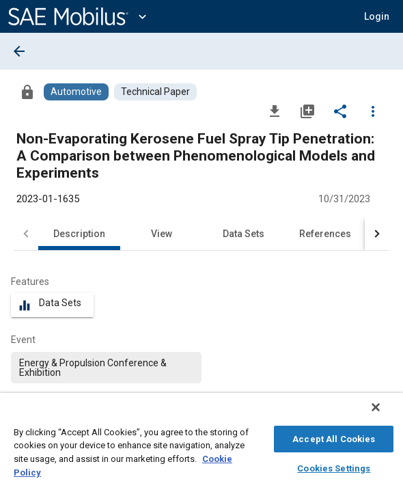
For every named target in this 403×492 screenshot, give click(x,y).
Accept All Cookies (333, 437)
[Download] (274, 110)
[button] (377, 16)
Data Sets (243, 233)
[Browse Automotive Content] (76, 91)
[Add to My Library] (307, 110)
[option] (106, 367)
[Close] (385, 414)
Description (79, 233)
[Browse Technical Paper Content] (155, 91)
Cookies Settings (333, 466)
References (325, 233)
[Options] (373, 110)
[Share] (340, 110)
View (161, 233)
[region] (201, 446)
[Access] (27, 91)
